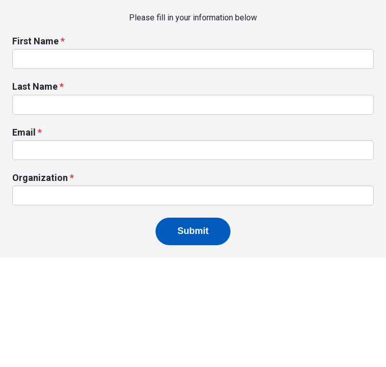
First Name (35, 41)
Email (24, 132)
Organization (40, 177)
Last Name (35, 86)
